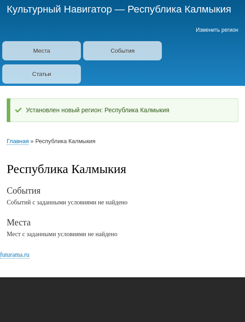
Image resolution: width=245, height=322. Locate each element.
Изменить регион (217, 30)
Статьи (41, 74)
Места (41, 50)
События (122, 50)
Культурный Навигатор (59, 9)
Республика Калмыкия (179, 9)
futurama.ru (15, 254)
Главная (18, 141)
